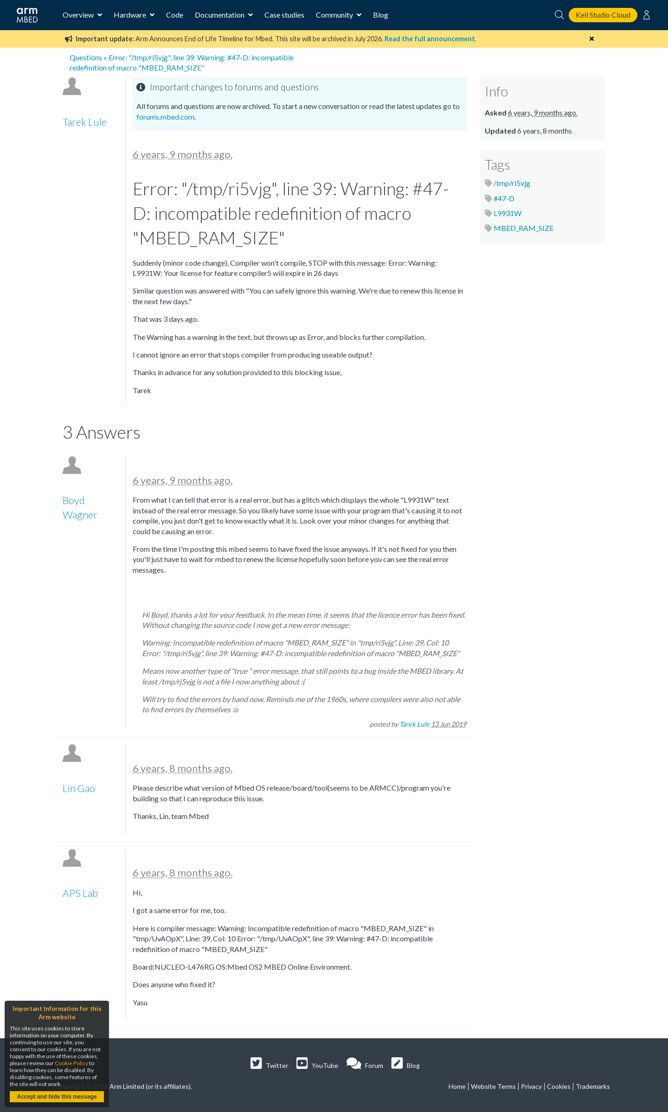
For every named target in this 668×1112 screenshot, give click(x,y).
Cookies (559, 1086)
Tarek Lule (85, 121)
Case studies (284, 14)
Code (174, 14)
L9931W (507, 213)
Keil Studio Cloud (603, 14)
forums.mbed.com (165, 116)
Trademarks (593, 1086)
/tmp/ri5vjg (512, 183)
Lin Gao (79, 788)
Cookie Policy (71, 1063)
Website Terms (493, 1086)
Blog (380, 14)
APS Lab (80, 893)
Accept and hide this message (56, 1096)
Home (457, 1086)
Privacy (531, 1086)
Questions (86, 57)
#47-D (504, 198)
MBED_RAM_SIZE (523, 228)
